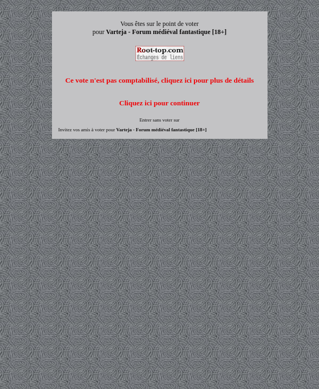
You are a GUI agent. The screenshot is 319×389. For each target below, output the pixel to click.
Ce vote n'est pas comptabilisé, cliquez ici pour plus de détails (159, 80)
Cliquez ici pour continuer (159, 103)
